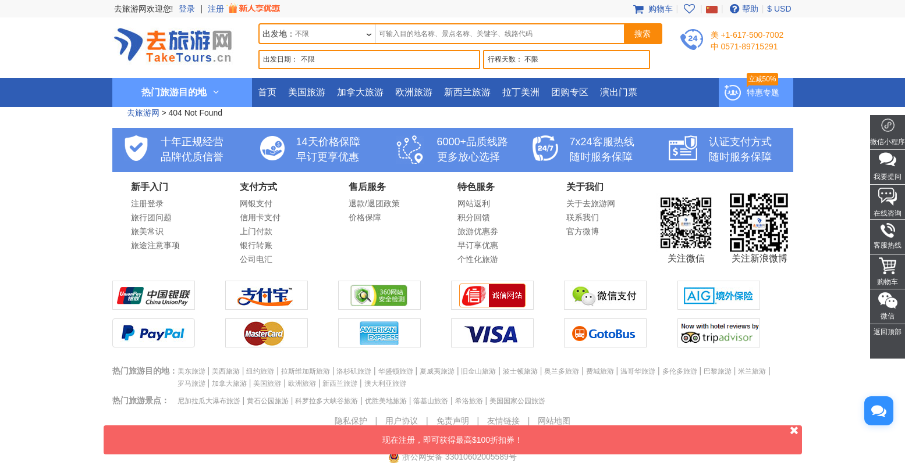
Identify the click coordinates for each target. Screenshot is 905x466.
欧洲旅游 (413, 92)
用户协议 (401, 420)
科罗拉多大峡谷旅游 (326, 401)
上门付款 (256, 231)
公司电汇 (256, 259)
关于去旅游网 (590, 203)
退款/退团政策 (374, 203)
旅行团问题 (151, 217)
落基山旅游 (430, 401)
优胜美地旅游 (386, 401)
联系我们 (582, 217)
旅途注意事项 (155, 245)
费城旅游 (600, 371)
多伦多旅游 (679, 371)
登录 (187, 8)
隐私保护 (351, 420)
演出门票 (618, 92)
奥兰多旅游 (561, 371)
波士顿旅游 (520, 371)
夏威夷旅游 (437, 371)
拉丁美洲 (521, 92)
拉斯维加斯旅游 (305, 371)
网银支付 (256, 203)
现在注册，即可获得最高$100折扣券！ (592, 435)
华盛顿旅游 (395, 371)
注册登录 (147, 203)
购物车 (652, 8)
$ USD (779, 8)
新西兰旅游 (467, 92)
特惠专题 (763, 92)
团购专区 (569, 92)
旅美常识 (147, 231)
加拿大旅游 (360, 92)
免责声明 (452, 420)
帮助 (742, 8)
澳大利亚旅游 (385, 383)
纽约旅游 (260, 371)
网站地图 (554, 420)
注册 (245, 8)
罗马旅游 (191, 383)
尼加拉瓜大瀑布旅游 (209, 401)
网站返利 (473, 203)
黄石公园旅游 (268, 401)
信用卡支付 (260, 217)
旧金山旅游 (478, 371)
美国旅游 (306, 92)
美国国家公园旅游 (517, 401)
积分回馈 (473, 217)
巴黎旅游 (718, 371)
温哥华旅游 (637, 371)
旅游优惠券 (477, 231)
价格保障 (365, 217)
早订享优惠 (477, 245)
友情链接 (503, 420)
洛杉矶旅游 (353, 371)
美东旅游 (191, 371)
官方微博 (582, 231)
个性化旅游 (477, 259)
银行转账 (256, 245)
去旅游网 (143, 112)
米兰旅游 (752, 371)
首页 (267, 92)
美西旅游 (226, 371)
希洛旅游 (469, 401)
